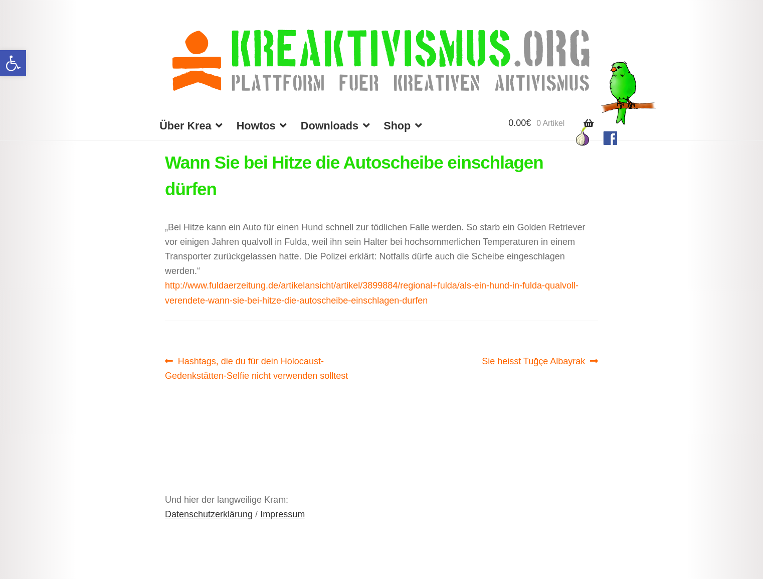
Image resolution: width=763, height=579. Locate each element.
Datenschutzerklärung (209, 514)
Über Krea (185, 125)
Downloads (329, 125)
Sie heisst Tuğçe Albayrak (533, 361)
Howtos (256, 125)
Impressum (282, 514)
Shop (397, 125)
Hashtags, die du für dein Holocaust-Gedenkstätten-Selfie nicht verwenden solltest (256, 367)
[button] (13, 63)
